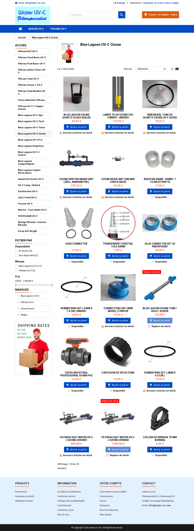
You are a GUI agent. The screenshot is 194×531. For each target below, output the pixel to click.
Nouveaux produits (24, 496)
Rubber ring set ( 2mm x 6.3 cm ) (159, 374)
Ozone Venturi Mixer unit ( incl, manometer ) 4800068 (76, 182)
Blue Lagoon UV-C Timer (31, 127)
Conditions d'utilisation (69, 491)
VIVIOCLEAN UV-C (28, 216)
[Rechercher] (97, 14)
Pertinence (152, 69)
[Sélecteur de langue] (121, 3)
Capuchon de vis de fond (118, 372)
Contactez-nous (65, 510)
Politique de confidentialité (70, 501)
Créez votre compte (168, 3)
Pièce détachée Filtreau (31, 100)
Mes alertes (106, 514)
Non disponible (28, 255)
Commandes (106, 496)
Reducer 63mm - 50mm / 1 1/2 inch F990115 (160, 180)
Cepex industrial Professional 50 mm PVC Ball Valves (76, 375)
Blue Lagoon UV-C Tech (31, 121)
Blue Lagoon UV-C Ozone (32, 133)
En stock (25, 250)
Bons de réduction (109, 510)
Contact (149, 483)
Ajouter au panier (76, 127)
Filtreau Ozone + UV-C (30, 85)
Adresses (105, 505)
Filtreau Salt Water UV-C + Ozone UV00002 (118, 438)
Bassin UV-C (36, 28)
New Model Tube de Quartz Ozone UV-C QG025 (160, 116)
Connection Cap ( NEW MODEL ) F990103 (118, 309)
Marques (22, 289)
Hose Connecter (76, 243)
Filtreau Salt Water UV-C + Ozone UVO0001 (76, 438)
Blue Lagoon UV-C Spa (30, 115)
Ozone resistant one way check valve (118, 180)
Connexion (147, 3)
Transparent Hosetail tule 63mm (118, 245)
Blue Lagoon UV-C (30, 266)
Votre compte (110, 483)
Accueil (21, 45)
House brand (27, 308)
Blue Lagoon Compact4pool (26, 162)
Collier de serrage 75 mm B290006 (160, 438)
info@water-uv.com (35, 3)
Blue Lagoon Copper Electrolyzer (29, 171)
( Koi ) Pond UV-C (27, 197)
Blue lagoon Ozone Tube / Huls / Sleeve (160, 309)
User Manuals (64, 505)
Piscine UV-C (58, 28)
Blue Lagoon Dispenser (31, 146)
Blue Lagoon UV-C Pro (30, 139)
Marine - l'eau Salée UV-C (32, 209)
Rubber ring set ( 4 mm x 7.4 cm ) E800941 (76, 309)
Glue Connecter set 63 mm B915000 (160, 245)
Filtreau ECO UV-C (28, 51)
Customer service (66, 496)
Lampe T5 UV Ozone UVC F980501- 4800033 (118, 116)
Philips (23, 315)
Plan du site (63, 514)
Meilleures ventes (24, 501)
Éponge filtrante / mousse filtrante (32, 223)
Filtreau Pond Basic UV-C (32, 57)
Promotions (21, 491)
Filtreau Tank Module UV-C (32, 92)
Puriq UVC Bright (27, 231)
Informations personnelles (113, 491)
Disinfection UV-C (28, 191)
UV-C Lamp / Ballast (29, 185)
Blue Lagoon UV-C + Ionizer (29, 153)
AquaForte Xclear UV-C (31, 179)
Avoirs (103, 501)
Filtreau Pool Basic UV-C (31, 63)
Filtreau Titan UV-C (28, 78)
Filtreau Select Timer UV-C (32, 71)
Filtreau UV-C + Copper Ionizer (31, 107)
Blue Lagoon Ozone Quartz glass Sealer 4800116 (76, 117)
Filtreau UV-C (27, 270)
